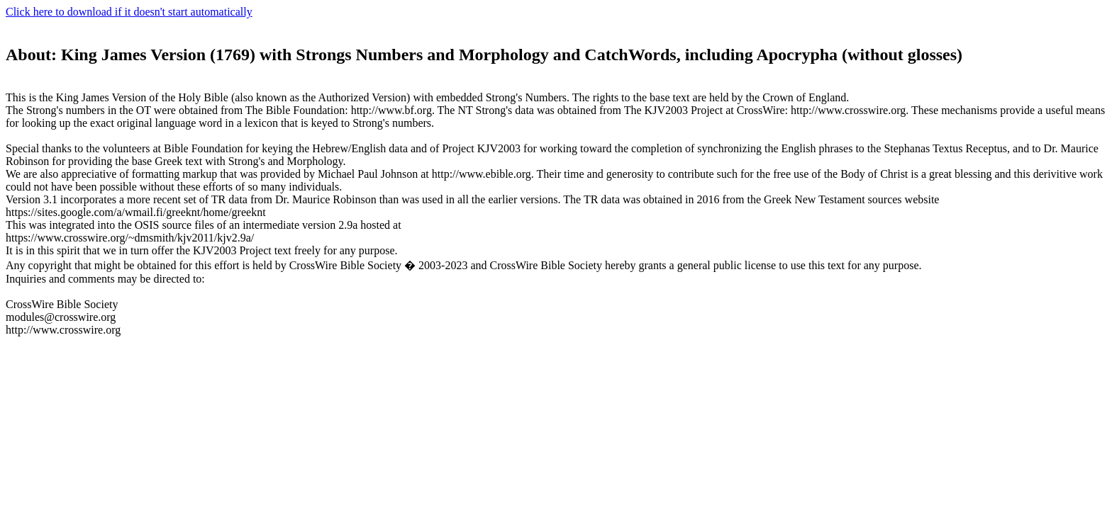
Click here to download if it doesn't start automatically (129, 12)
